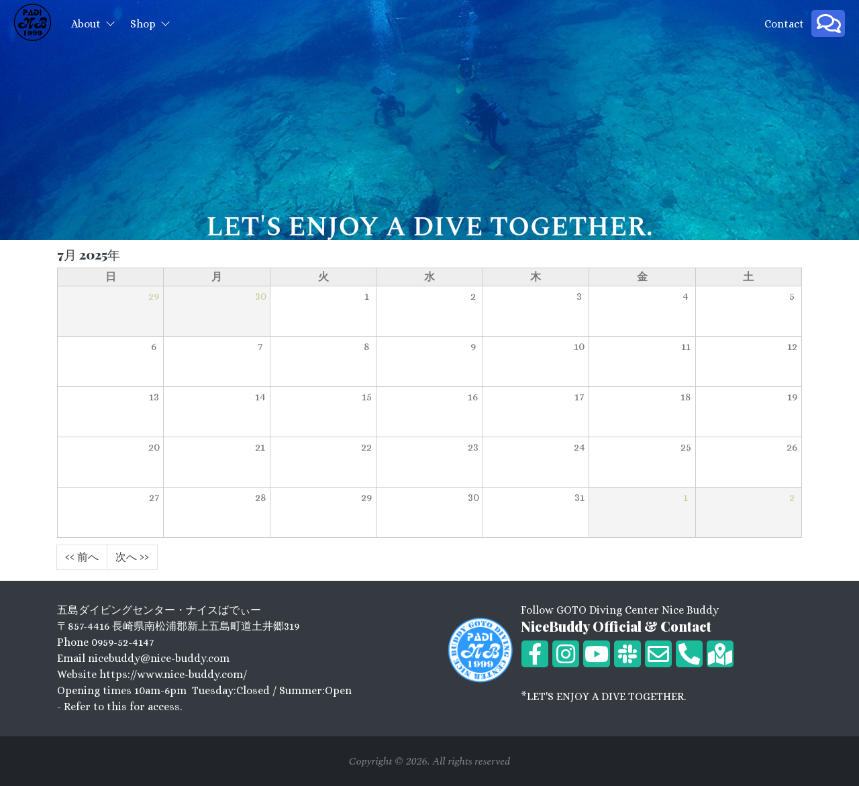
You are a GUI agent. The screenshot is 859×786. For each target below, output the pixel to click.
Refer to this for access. (123, 706)
